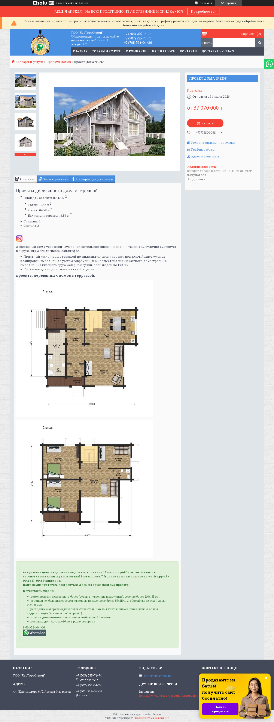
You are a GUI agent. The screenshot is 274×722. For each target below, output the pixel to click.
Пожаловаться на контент (152, 717)
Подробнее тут (203, 11)
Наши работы (164, 51)
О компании (136, 51)
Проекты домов (58, 62)
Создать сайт (65, 3)
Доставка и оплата (218, 51)
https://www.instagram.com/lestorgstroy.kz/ (172, 696)
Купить (207, 123)
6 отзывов (206, 3)
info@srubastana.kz (157, 676)
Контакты (188, 51)
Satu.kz (157, 714)
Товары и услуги (106, 51)
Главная (80, 51)
